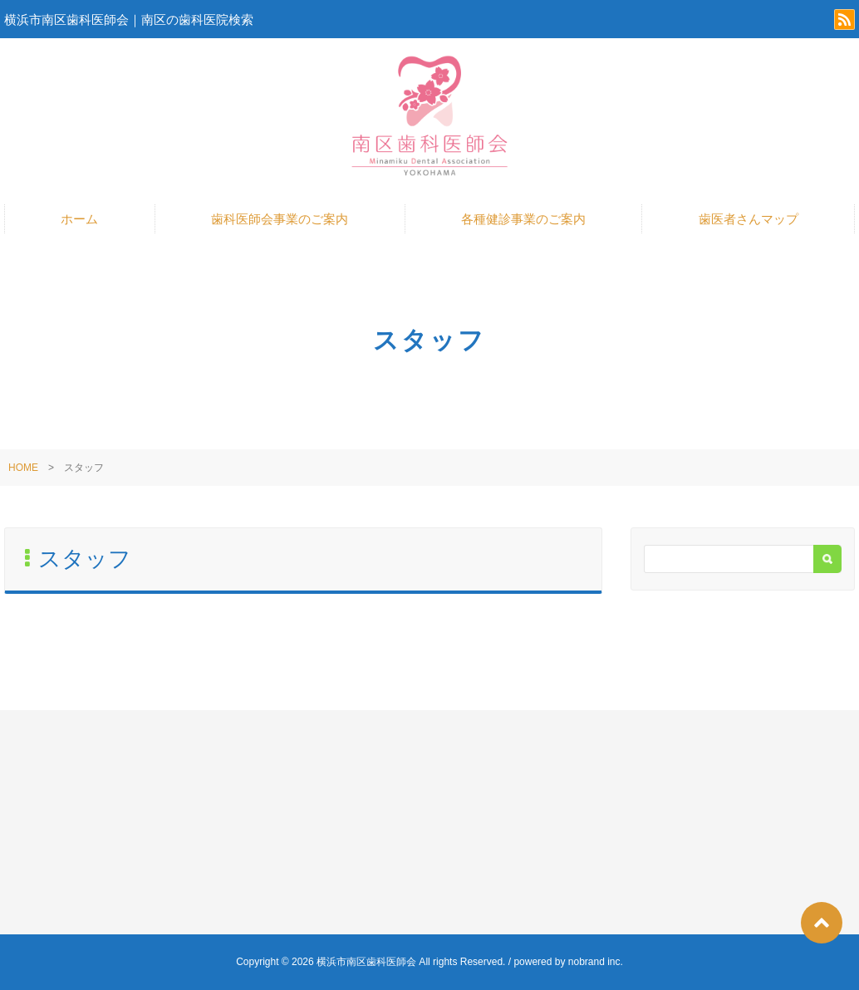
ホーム (79, 219)
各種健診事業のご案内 (523, 219)
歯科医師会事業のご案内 (279, 219)
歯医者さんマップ (748, 219)
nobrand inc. (595, 962)
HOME (23, 467)
